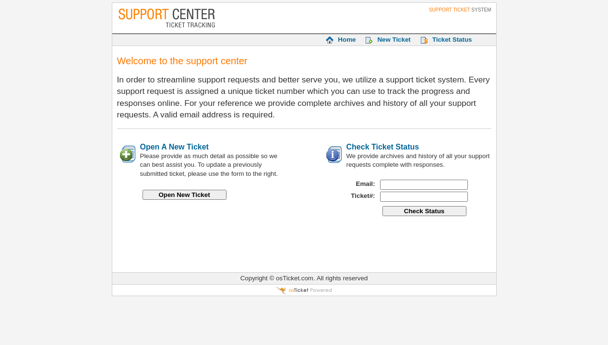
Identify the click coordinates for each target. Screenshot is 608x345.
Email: (365, 183)
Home (347, 39)
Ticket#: (363, 195)
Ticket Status (452, 39)
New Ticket (393, 39)
